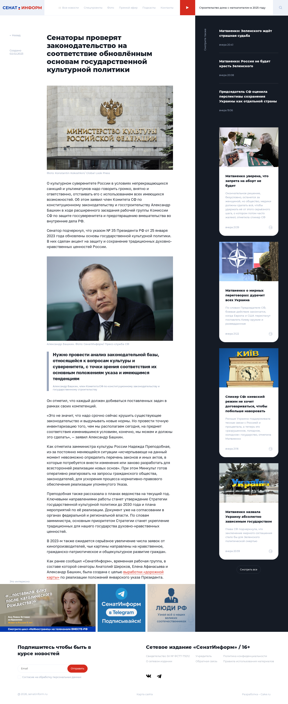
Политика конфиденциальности (245, 656)
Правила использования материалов (248, 661)
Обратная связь (206, 661)
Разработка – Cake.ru (256, 694)
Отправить (77, 668)
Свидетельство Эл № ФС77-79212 (168, 656)
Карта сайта (145, 694)
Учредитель (204, 656)
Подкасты (149, 7)
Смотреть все (248, 569)
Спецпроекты (93, 7)
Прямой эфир (128, 7)
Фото (110, 7)
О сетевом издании (159, 661)
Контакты (167, 7)
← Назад (15, 35)
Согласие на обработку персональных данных (51, 677)
